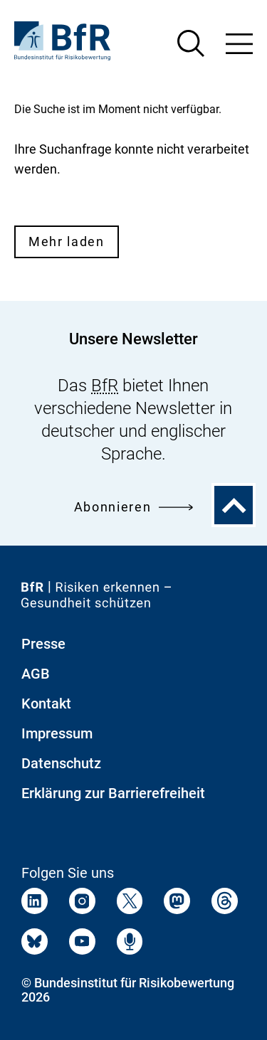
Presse (43, 643)
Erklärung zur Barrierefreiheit (113, 793)
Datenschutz (61, 763)
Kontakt (46, 703)
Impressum (57, 733)
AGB (35, 673)
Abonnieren (133, 506)
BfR (104, 386)
